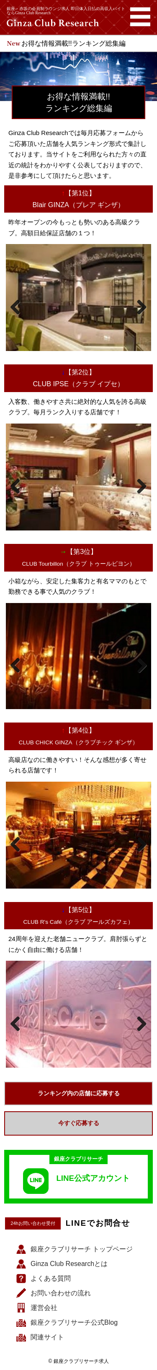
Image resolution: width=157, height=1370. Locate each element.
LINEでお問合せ (98, 1223)
